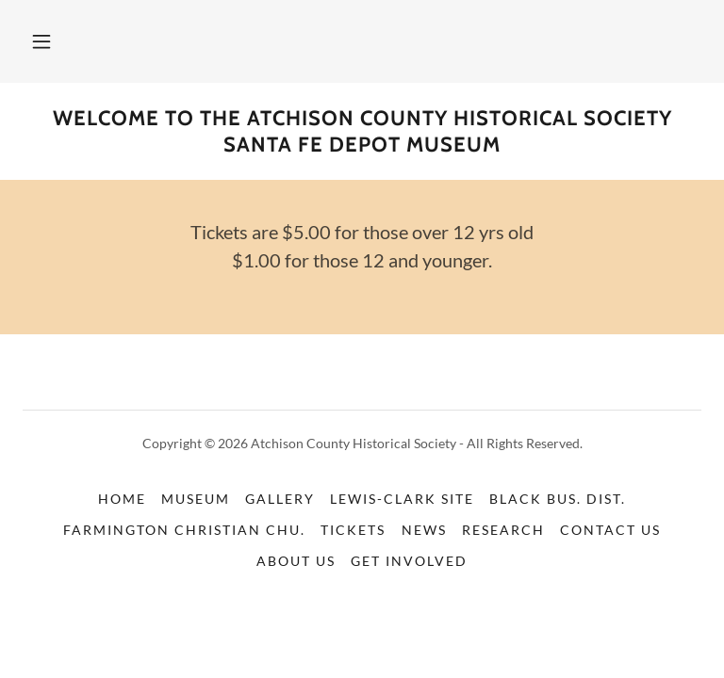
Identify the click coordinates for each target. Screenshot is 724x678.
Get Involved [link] (409, 561)
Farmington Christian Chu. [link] (184, 530)
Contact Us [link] (610, 530)
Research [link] (503, 530)
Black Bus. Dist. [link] (557, 499)
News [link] (424, 530)
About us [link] (296, 561)
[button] (41, 41)
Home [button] (122, 499)
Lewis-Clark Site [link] (402, 499)
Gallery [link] (280, 499)
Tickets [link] (353, 530)
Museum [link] (195, 499)
